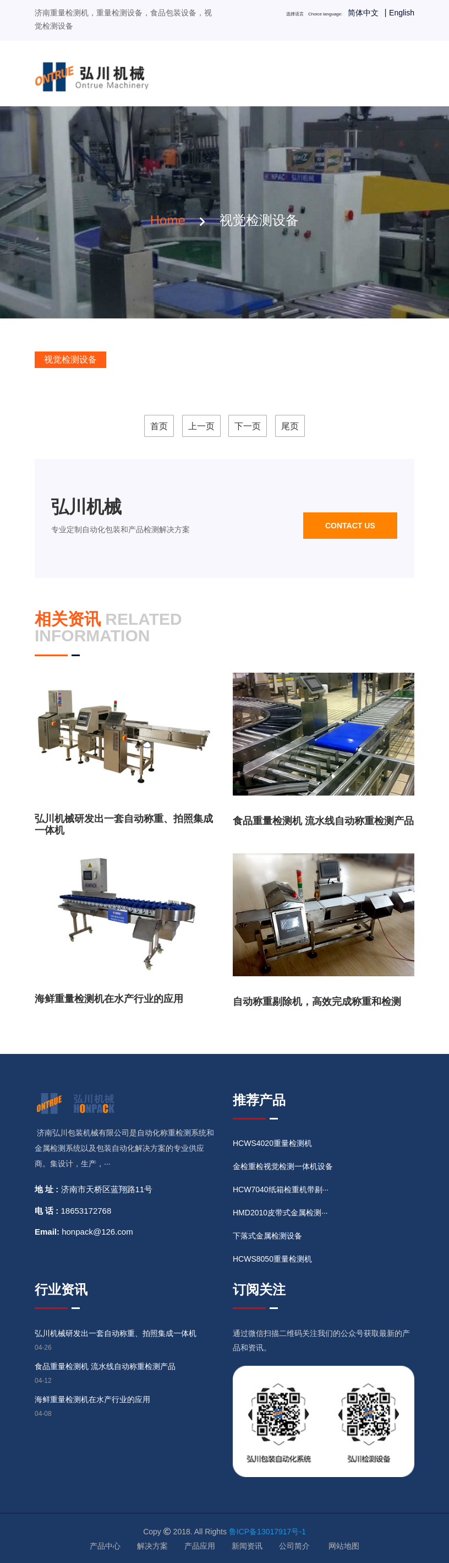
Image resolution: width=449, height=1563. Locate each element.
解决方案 (152, 1546)
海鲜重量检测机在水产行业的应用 (109, 998)
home (167, 220)
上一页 (201, 426)
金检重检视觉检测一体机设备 (283, 1166)
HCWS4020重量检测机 (272, 1143)
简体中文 (363, 12)
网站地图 (343, 1546)
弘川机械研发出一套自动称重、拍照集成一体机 (115, 1333)
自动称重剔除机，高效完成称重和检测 (317, 1001)
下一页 (247, 426)
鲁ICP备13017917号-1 (267, 1531)
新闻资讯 (247, 1546)
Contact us (350, 525)
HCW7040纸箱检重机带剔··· (280, 1189)
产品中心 (105, 1546)
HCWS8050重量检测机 (272, 1258)
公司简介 (294, 1546)
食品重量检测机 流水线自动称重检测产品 (323, 820)
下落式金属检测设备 (267, 1235)
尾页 (290, 426)
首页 (159, 426)
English (401, 12)
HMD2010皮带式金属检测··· (280, 1212)
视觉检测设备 (70, 359)
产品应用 (199, 1546)
